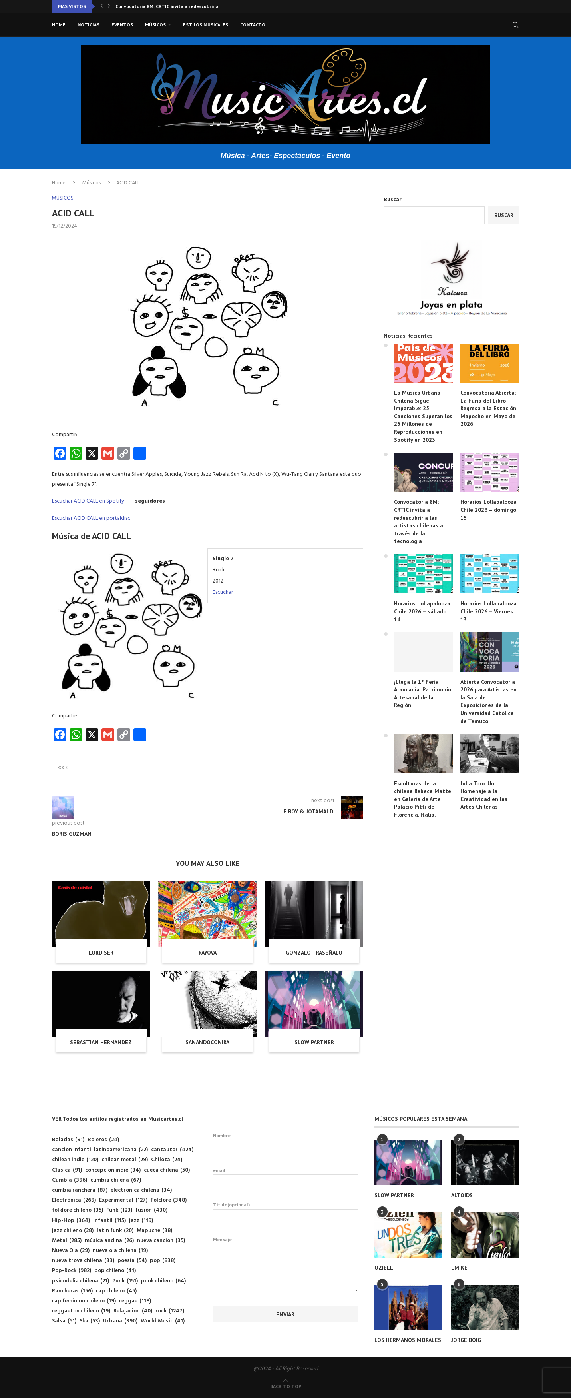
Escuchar (223, 592)
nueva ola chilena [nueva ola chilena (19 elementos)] (120, 1251)
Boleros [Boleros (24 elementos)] (103, 1140)
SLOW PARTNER (314, 1042)
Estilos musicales (205, 25)
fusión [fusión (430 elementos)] (151, 1210)
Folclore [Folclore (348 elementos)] (169, 1200)
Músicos (155, 25)
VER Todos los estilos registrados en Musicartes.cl (117, 1118)
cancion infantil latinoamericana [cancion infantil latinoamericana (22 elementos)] (100, 1150)
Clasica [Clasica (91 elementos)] (67, 1170)
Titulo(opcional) (285, 1214)
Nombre (285, 1145)
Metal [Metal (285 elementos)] (67, 1241)
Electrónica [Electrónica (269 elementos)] (74, 1200)
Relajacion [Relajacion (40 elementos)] (132, 1311)
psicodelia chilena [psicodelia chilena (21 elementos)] (80, 1281)
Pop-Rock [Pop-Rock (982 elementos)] (71, 1271)
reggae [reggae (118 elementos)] (135, 1301)
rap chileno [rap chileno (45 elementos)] (116, 1291)
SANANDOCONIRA (207, 1042)
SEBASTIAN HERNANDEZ (101, 1042)
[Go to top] (285, 1386)
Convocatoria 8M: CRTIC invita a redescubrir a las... (172, 6)
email (285, 1180)
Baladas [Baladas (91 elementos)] (68, 1140)
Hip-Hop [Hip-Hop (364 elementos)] (71, 1221)
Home (59, 25)
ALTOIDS (462, 1195)
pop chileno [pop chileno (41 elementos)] (115, 1271)
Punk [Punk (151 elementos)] (125, 1281)
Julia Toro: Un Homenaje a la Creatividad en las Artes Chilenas (483, 795)
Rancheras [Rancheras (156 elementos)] (72, 1291)
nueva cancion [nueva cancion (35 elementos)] (161, 1241)
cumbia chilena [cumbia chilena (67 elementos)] (115, 1180)
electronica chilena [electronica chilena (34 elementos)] (141, 1190)
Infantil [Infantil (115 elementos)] (109, 1221)
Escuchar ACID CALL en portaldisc (91, 518)
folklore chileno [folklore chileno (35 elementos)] (77, 1210)
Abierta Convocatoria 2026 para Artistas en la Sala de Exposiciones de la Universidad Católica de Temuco (488, 701)
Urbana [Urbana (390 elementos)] (120, 1321)
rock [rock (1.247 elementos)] (169, 1311)
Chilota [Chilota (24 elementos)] (166, 1160)
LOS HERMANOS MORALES (407, 1340)
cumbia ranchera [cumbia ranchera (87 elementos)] (79, 1190)
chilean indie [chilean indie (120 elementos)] (75, 1160)
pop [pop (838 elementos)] (162, 1261)
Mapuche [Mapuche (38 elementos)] (154, 1231)
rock (62, 767)
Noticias (88, 25)
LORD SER (101, 952)
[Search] (515, 24)
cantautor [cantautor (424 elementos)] (172, 1150)
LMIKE (459, 1267)
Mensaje (285, 1243)
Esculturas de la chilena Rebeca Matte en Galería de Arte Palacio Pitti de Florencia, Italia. (422, 799)
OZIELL (383, 1267)
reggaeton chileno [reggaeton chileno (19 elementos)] (81, 1311)
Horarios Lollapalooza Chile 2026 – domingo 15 (488, 509)
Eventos (122, 25)
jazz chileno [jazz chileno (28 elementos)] (73, 1231)
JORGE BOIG (466, 1340)
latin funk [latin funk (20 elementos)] (115, 1231)
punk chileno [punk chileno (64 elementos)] (163, 1281)
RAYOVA (208, 952)
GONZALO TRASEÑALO (314, 952)
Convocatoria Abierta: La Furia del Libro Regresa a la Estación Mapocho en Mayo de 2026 (488, 408)
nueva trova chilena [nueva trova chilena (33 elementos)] (83, 1261)
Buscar (393, 199)
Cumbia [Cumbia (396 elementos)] (69, 1180)
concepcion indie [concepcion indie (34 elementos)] (113, 1170)
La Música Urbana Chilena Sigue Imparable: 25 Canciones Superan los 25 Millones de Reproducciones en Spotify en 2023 (423, 416)
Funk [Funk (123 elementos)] (119, 1210)
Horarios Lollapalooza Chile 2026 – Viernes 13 (488, 611)
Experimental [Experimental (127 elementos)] (123, 1200)
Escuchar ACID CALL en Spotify (88, 501)
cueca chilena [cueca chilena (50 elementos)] (167, 1170)
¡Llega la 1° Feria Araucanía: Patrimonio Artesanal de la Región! (422, 693)
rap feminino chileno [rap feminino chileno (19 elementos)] (84, 1301)
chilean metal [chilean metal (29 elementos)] (124, 1160)
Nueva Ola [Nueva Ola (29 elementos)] (71, 1251)
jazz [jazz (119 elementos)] (141, 1221)
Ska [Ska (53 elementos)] (90, 1321)
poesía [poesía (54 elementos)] (132, 1261)
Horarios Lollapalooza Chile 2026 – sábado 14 (422, 611)
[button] (101, 6)
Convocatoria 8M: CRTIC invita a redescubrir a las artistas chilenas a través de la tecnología (418, 521)
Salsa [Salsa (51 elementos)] (64, 1321)
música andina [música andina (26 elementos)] (109, 1241)
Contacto (252, 25)
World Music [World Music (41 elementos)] (163, 1321)
